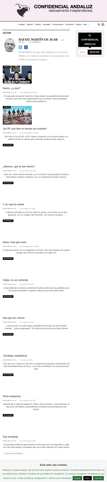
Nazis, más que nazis (14, 242)
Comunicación (58, 24)
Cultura (78, 24)
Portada (21, 24)
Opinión (30, 24)
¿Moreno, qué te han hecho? (19, 166)
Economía (69, 24)
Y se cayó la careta (13, 204)
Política (38, 24)
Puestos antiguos (13, 453)
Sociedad (46, 24)
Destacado (8, 145)
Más (85, 24)
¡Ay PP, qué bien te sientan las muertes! (25, 128)
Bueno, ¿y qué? (11, 88)
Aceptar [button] (77, 478)
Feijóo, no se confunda (15, 280)
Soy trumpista (10, 436)
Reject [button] (87, 478)
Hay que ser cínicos (14, 318)
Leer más (98, 478)
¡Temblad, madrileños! (15, 355)
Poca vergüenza (12, 396)
